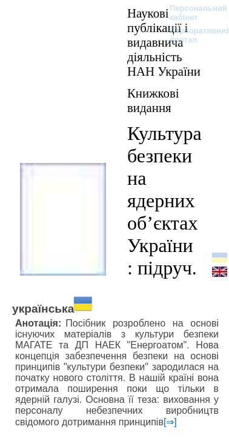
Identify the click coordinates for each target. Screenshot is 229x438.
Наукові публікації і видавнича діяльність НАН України (164, 42)
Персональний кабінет (192, 13)
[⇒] (170, 422)
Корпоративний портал (192, 35)
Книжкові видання (153, 100)
